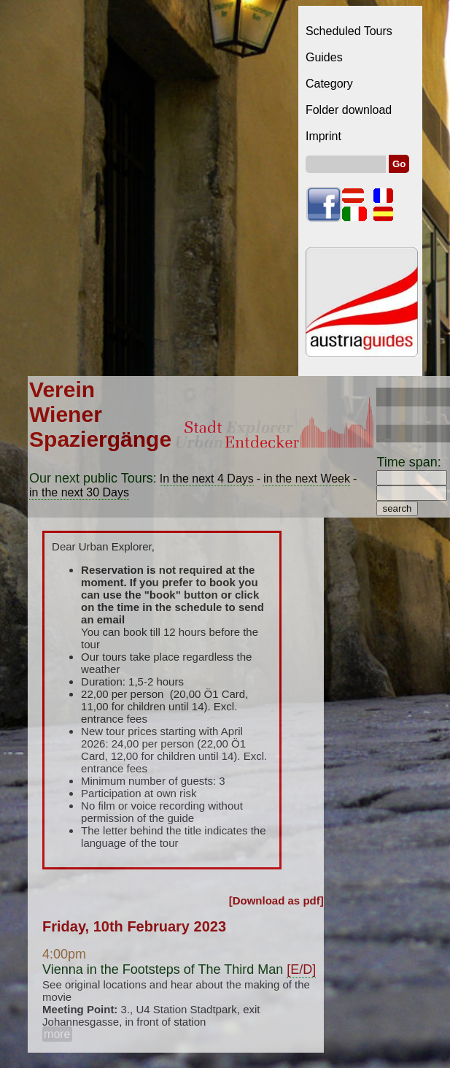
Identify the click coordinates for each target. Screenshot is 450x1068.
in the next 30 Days (79, 492)
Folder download (349, 110)
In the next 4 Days (207, 478)
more (57, 1034)
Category (329, 83)
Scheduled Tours (349, 31)
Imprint (323, 136)
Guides (324, 57)
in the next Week (306, 478)
